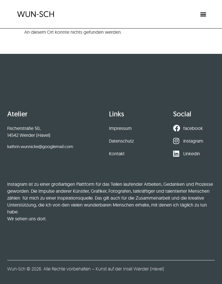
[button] (203, 14)
